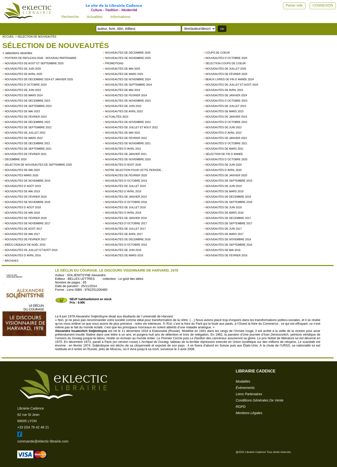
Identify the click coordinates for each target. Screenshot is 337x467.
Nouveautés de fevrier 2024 (126, 95)
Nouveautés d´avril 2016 (23, 255)
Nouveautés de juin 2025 (23, 68)
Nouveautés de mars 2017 (225, 234)
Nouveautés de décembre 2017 (228, 218)
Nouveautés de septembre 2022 (28, 127)
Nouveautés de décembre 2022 (27, 122)
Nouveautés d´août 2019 (23, 186)
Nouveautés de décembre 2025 (128, 52)
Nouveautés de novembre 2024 (128, 79)
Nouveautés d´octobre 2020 (226, 159)
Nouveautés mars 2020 (21, 175)
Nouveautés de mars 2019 (225, 191)
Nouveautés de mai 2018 (22, 212)
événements (245, 388)
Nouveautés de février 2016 (226, 255)
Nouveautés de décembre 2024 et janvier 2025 (39, 79)
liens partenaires (249, 394)
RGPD (240, 407)
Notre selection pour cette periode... (134, 170)
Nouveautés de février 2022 (126, 138)
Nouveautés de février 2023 (25, 116)
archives (11, 260)
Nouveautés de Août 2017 (23, 228)
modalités (243, 381)
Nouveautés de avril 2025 (23, 73)
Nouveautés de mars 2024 (24, 95)
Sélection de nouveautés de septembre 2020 (38, 164)
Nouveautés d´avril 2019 (123, 191)
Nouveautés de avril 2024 (224, 90)
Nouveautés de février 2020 (126, 175)
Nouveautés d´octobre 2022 (226, 122)
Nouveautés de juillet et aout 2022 (131, 127)
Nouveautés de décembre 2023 (27, 100)
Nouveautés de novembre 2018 (27, 202)
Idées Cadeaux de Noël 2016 (25, 244)
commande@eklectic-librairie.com (42, 441)
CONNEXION (322, 5)
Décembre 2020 (15, 159)
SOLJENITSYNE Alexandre (86, 275)
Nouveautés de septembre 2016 (229, 244)
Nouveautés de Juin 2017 (224, 228)
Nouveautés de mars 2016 (124, 255)
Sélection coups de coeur (226, 63)
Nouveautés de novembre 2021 (128, 143)
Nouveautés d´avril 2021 (123, 148)
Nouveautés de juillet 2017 (125, 228)
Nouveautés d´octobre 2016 (126, 244)
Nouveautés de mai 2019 (22, 191)
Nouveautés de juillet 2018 (125, 207)
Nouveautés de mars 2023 (225, 111)
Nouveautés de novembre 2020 (128, 159)
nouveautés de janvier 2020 (226, 175)
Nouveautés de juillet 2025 (226, 68)
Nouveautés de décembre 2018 (228, 196)
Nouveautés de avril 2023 (124, 111)
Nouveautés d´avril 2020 (224, 170)
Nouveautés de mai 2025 (122, 68)
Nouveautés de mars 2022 (24, 138)
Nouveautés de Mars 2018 (225, 212)
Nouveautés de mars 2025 (124, 73)
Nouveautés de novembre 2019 (27, 180)
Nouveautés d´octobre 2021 (226, 143)
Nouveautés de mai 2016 (223, 250)
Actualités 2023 (116, 116)
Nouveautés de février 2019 (25, 196)
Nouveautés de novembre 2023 (128, 100)
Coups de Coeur (218, 52)
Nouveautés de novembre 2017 (27, 223)
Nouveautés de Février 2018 (25, 218)
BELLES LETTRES (81, 279)
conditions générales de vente (259, 400)
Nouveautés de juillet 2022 (25, 132)
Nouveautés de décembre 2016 (128, 239)
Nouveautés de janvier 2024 (226, 95)
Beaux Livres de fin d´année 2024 (230, 79)
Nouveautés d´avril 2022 (224, 132)
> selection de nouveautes (35, 36)
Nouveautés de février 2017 (25, 239)
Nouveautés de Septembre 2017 (229, 223)
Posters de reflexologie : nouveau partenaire (40, 57)
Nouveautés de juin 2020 (224, 164)
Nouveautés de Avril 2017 (124, 234)
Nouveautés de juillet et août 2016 (31, 250)
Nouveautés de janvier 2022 (226, 138)
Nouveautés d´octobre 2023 (226, 100)
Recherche (70, 17)
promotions (114, 63)
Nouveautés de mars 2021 (225, 148)
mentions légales (249, 413)
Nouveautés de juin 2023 (123, 106)
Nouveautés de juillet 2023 (226, 106)
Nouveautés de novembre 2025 (128, 57)
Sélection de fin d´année (224, 154)
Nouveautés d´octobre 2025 (226, 57)
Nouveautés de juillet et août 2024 (232, 84)
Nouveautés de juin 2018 (224, 207)
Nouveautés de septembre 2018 (229, 202)
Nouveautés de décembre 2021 (27, 143)
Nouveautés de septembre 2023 (28, 106)
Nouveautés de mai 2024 (122, 90)
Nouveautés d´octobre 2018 (126, 202)
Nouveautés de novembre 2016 (228, 239)
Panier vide (294, 5)
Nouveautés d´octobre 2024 (25, 84)
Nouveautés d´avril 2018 (123, 212)
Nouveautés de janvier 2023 (226, 116)
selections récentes (18, 53)
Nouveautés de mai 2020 (22, 170)
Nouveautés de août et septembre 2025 (34, 63)
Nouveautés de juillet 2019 (125, 186)
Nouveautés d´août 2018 (23, 207)
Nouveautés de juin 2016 (123, 250)
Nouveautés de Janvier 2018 (126, 218)
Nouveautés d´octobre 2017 (126, 223)
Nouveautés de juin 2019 (224, 186)
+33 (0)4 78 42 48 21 (33, 427)
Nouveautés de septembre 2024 (128, 84)
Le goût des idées (130, 279)
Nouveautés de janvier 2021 (126, 154)
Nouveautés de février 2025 (226, 73)
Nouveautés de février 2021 (25, 154)
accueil (8, 36)
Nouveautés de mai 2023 (22, 111)
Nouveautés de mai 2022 (122, 132)
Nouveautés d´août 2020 (123, 164)
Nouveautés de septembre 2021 (28, 148)
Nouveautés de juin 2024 (23, 90)
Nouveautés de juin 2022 (224, 127)
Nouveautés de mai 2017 (22, 234)
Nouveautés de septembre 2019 (229, 180)
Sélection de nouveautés (55, 45)
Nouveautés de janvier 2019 (126, 196)
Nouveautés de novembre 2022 (128, 122)
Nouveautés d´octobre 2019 (126, 180)
